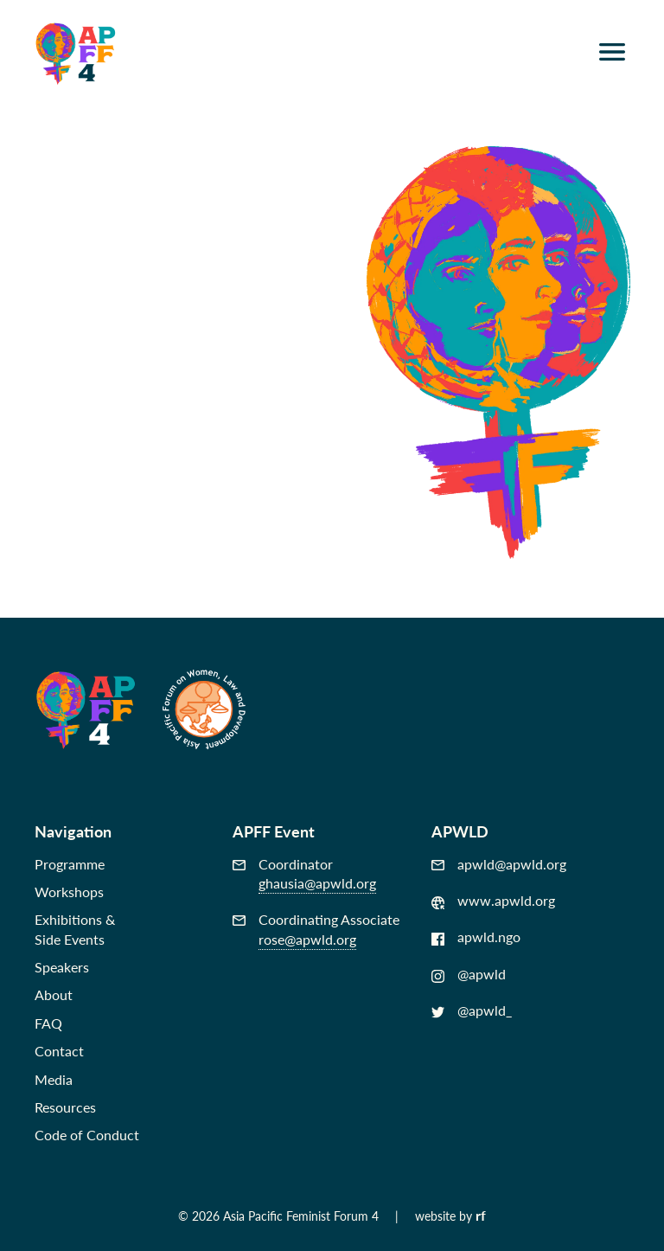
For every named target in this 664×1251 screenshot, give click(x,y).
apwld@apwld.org (498, 864)
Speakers (62, 967)
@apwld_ (471, 1010)
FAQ (48, 1023)
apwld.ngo (475, 936)
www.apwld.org (493, 900)
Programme (70, 864)
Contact (59, 1051)
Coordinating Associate (316, 929)
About (54, 994)
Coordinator (304, 874)
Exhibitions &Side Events (75, 928)
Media (54, 1079)
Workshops (69, 891)
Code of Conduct (87, 1135)
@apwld (468, 974)
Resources (65, 1107)
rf (481, 1215)
